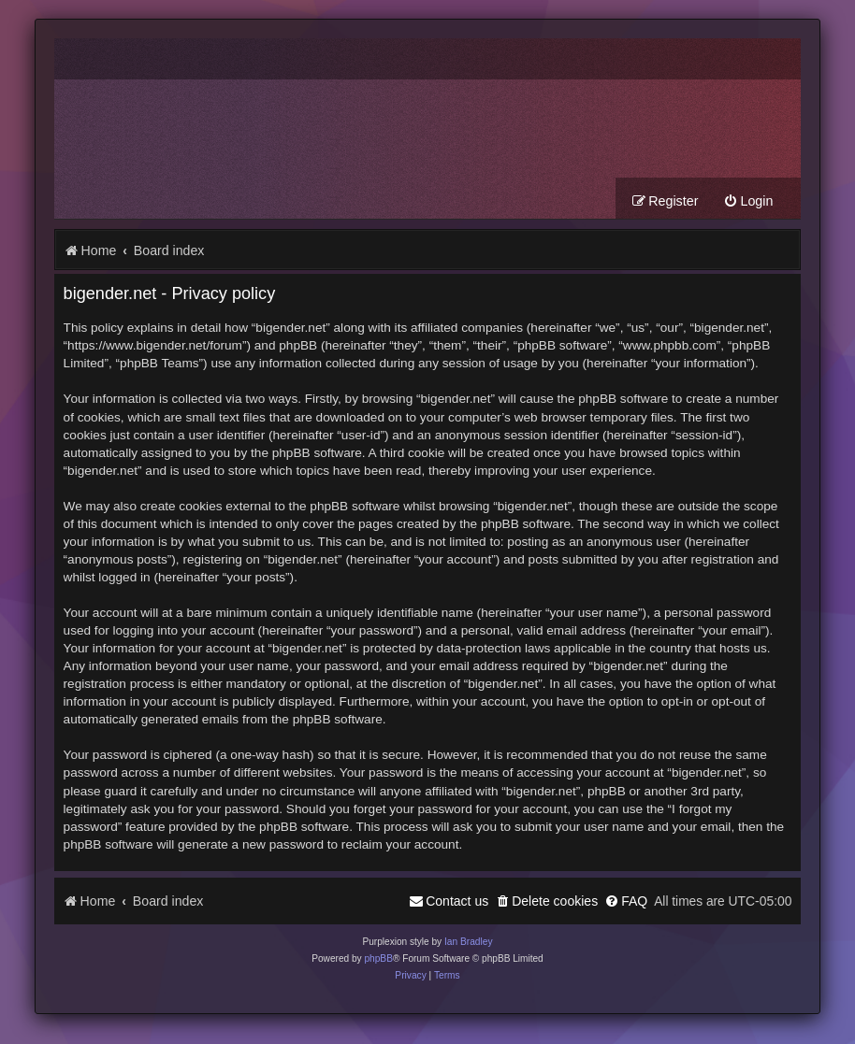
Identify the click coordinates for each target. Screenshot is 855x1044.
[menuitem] (748, 201)
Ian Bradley (468, 942)
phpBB (378, 958)
